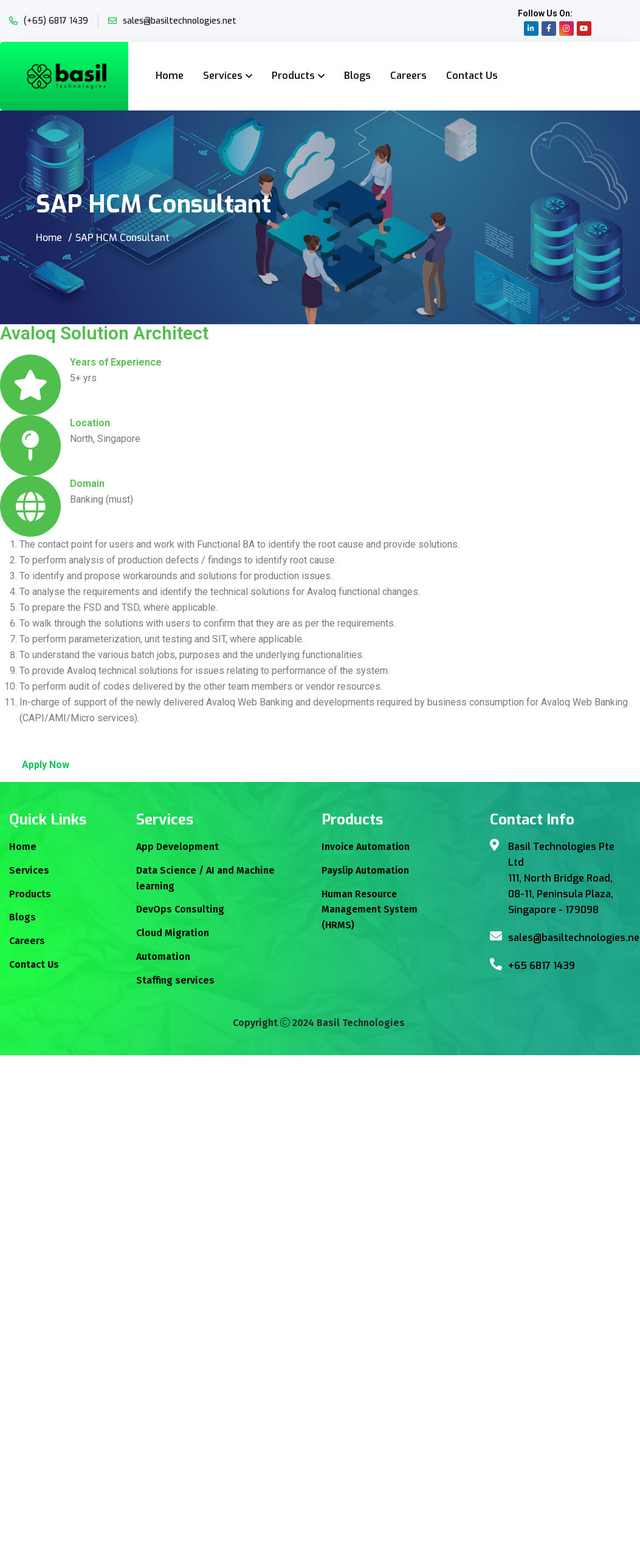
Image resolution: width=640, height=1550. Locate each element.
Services (223, 75)
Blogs (357, 75)
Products (293, 75)
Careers (408, 75)
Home (170, 75)
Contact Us (472, 75)
